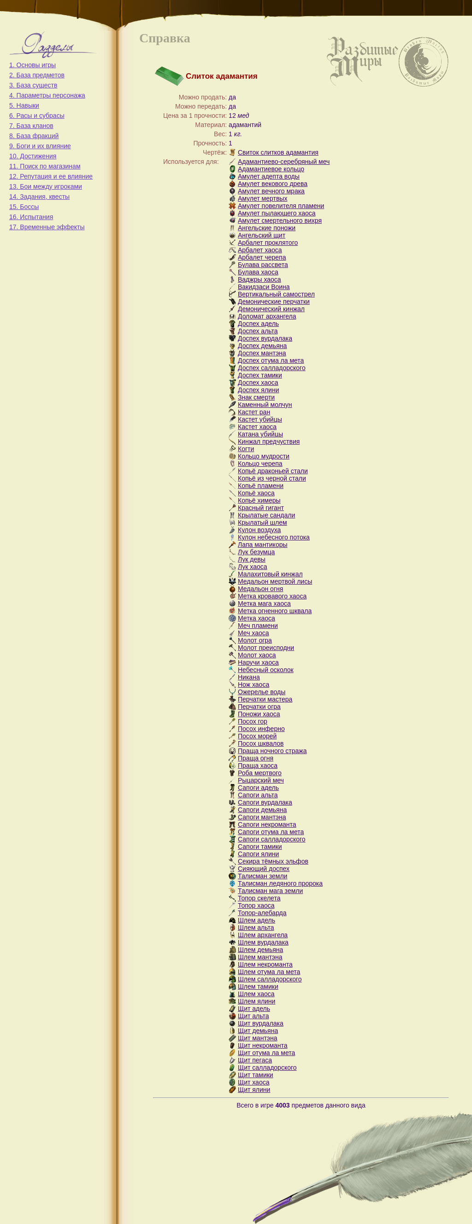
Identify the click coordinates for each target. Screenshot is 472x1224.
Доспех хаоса (258, 382)
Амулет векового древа (272, 183)
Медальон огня (260, 588)
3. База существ (33, 85)
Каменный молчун (265, 404)
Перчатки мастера (265, 699)
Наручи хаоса (258, 662)
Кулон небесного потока (274, 537)
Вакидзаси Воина (264, 286)
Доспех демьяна (262, 345)
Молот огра (255, 640)
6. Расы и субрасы (37, 115)
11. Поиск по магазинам (45, 166)
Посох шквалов (261, 743)
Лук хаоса (252, 566)
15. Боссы (24, 206)
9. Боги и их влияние (40, 146)
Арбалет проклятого (268, 242)
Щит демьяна (258, 1030)
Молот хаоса (257, 655)
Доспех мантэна (262, 353)
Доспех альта (258, 331)
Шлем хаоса (256, 994)
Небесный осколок (266, 669)
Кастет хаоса (257, 426)
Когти (246, 448)
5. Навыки (24, 105)
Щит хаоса (253, 1082)
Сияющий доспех (263, 868)
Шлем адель (256, 920)
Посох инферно (261, 728)
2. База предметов (37, 75)
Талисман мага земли (270, 890)
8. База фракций (34, 135)
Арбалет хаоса (260, 250)
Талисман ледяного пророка (280, 883)
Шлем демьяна (260, 949)
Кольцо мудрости (263, 456)
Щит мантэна (257, 1038)
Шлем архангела (263, 935)
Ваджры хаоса (259, 279)
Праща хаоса (257, 765)
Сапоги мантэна (262, 817)
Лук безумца (256, 552)
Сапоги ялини (258, 854)
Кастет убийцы (260, 419)
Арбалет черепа (262, 257)
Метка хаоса (256, 618)
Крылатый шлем (262, 522)
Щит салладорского (267, 1067)
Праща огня (255, 758)
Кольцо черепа (260, 463)
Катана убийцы (260, 434)
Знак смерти (256, 397)
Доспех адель (258, 323)
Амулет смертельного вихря (280, 220)
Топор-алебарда (262, 913)
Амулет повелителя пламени (281, 205)
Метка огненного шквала (275, 611)
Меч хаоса (253, 633)
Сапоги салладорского (272, 839)
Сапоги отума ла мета (271, 831)
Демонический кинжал (271, 309)
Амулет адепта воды (269, 176)
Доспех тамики (260, 375)
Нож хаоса (253, 684)
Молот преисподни (266, 647)
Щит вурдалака (260, 1023)
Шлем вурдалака (263, 942)
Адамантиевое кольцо (271, 169)
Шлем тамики (258, 986)
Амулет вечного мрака (271, 191)
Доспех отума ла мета (271, 360)
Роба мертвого (260, 773)
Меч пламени (258, 625)
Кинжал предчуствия (269, 441)
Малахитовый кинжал (270, 574)
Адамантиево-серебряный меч (284, 161)
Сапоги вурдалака (265, 802)
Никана (249, 677)
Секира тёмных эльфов (273, 861)
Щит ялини (254, 1089)
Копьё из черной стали (272, 478)
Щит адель (254, 1008)
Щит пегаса (255, 1060)
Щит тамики (255, 1075)
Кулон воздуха (259, 530)
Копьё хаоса (256, 493)
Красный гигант (261, 507)
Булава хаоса (258, 272)
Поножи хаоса (259, 714)
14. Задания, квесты (39, 196)
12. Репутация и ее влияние (51, 176)
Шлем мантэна (260, 957)
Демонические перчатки (274, 301)
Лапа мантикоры (263, 544)
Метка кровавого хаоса (272, 596)
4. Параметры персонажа (47, 95)
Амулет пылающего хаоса (277, 213)
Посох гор (252, 721)
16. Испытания (31, 216)
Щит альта (253, 1016)
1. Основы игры (32, 65)
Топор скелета (259, 898)
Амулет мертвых (262, 198)
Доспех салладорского (272, 367)
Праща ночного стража (272, 750)
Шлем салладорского (270, 979)
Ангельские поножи (266, 228)
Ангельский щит (261, 235)
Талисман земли (262, 876)
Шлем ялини (256, 1001)
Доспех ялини (258, 390)
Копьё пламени (260, 485)
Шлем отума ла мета (269, 971)
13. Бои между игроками (45, 186)
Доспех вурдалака (265, 338)
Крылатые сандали (266, 515)
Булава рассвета (263, 264)
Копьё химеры (259, 500)
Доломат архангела (267, 316)
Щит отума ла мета (266, 1052)
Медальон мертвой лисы (275, 581)
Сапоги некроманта (267, 824)
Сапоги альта (257, 795)
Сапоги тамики (260, 846)
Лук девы (252, 559)
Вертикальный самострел (276, 294)
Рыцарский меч (261, 780)
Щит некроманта (263, 1045)
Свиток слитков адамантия (278, 152)
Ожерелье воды (261, 692)
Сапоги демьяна (262, 809)
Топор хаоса (256, 905)
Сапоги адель (258, 787)
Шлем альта (256, 927)
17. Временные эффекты (47, 227)
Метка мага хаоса (264, 603)
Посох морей (257, 736)
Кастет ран (254, 412)
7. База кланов (31, 125)
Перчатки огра (259, 706)
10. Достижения (32, 156)
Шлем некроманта (265, 964)
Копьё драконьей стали (273, 471)
